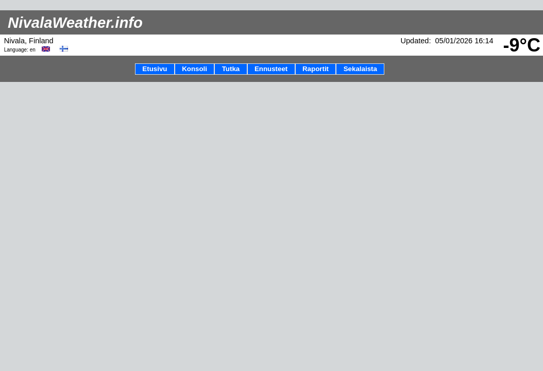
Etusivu (154, 69)
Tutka (231, 69)
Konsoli (194, 69)
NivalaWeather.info (75, 22)
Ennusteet (270, 69)
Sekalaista (360, 69)
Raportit (315, 69)
